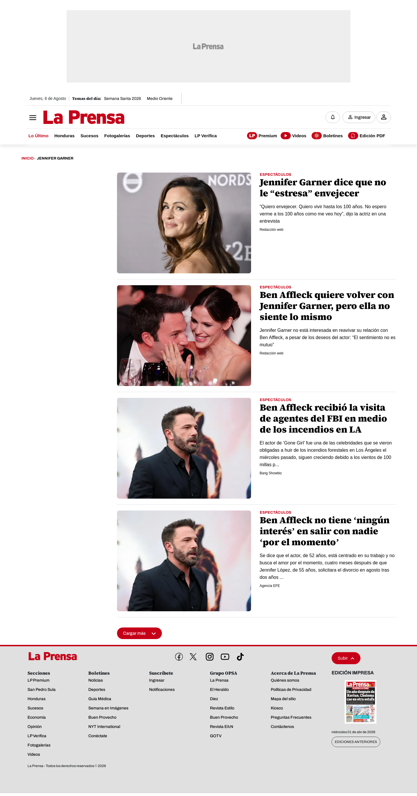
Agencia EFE (270, 586)
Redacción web (272, 230)
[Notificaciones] (332, 117)
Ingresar (362, 117)
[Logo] (69, 118)
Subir (346, 658)
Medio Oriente (160, 98)
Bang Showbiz (271, 473)
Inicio (27, 159)
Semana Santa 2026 (122, 98)
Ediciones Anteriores (356, 742)
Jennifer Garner (55, 159)
